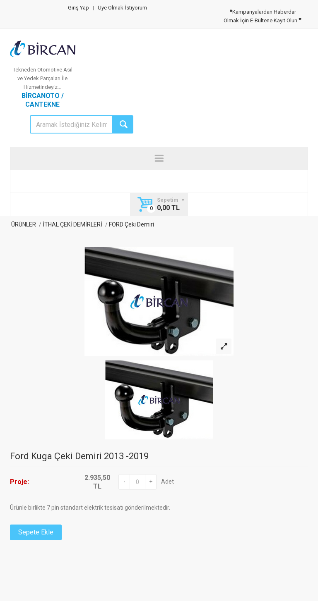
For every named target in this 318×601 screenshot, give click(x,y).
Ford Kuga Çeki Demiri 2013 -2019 (79, 456)
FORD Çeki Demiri (131, 224)
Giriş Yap (78, 8)
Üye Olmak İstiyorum (122, 8)
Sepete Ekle (35, 532)
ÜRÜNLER (23, 224)
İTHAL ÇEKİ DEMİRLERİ (72, 224)
